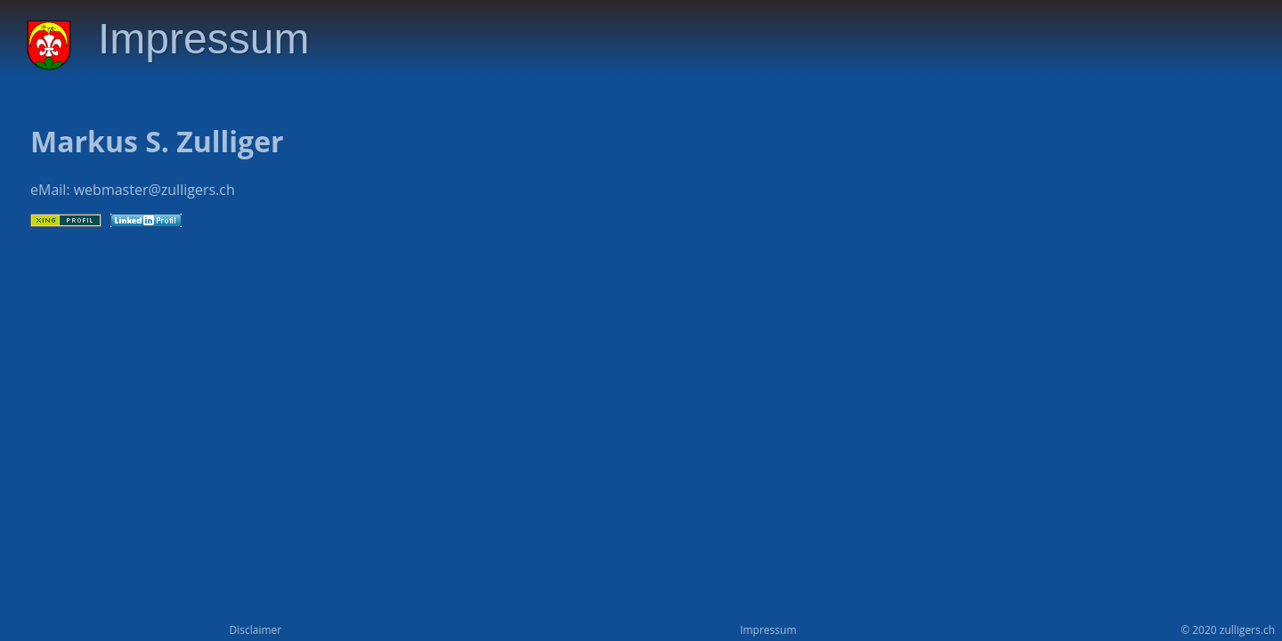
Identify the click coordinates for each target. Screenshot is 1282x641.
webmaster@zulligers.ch (154, 189)
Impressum (768, 629)
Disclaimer (255, 629)
